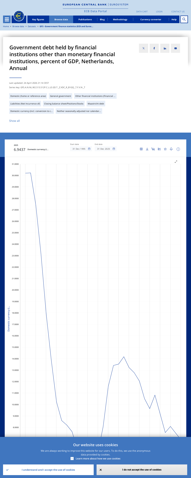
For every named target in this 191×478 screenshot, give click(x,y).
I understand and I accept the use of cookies (48, 469)
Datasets (32, 26)
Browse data (61, 19)
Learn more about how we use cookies (98, 458)
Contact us (178, 11)
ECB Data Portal (95, 11)
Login (159, 11)
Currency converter (150, 19)
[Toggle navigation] (7, 19)
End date (99, 144)
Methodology (120, 19)
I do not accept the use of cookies (141, 469)
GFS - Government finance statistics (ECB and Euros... (66, 26)
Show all (14, 121)
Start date (74, 144)
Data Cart (142, 11)
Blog (102, 19)
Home (6, 26)
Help (174, 19)
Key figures (38, 19)
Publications (85, 19)
